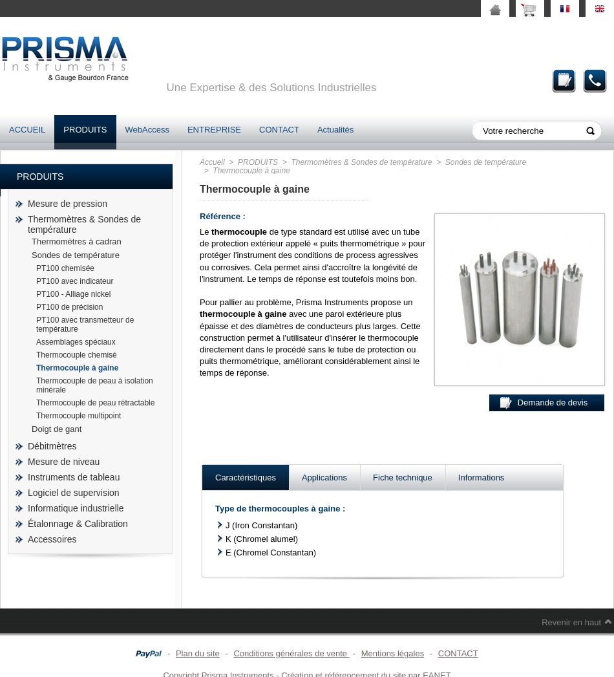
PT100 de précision (69, 307)
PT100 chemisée (65, 268)
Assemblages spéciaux (76, 342)
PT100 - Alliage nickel (73, 294)
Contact (595, 80)
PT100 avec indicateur (74, 281)
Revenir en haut (571, 622)
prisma (64, 58)
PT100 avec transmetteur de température (85, 325)
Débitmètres (52, 446)
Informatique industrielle (76, 508)
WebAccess (147, 129)
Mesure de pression (67, 204)
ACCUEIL (27, 129)
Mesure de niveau (64, 462)
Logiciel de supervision (74, 493)
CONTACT (279, 129)
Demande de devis (564, 80)
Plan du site (198, 653)
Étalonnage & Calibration (78, 524)
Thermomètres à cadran (77, 241)
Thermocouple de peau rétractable (95, 402)
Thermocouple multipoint (78, 415)
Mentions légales (393, 653)
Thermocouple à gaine (77, 367)
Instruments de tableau (74, 477)
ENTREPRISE (214, 129)
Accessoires (52, 539)
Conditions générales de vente (291, 653)
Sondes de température (76, 255)
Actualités (335, 129)
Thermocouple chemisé (76, 355)
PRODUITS (85, 129)
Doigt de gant (56, 429)
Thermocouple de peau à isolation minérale (94, 385)
